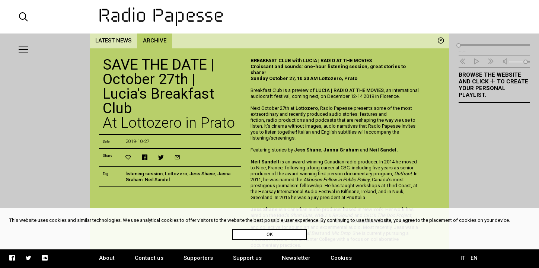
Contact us (149, 258)
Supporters (198, 258)
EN (474, 258)
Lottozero (176, 173)
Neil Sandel (157, 179)
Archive (154, 40)
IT (462, 258)
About (107, 258)
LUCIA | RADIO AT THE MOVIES (350, 90)
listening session (144, 173)
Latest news (113, 40)
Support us (247, 258)
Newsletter (296, 258)
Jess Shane (202, 173)
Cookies (341, 258)
